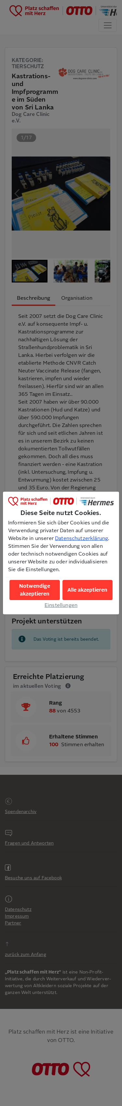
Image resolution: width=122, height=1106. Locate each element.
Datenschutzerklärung (81, 538)
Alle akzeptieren (87, 590)
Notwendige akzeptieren (34, 590)
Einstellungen (61, 605)
